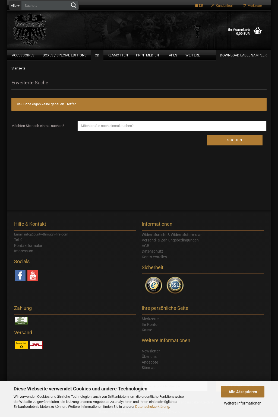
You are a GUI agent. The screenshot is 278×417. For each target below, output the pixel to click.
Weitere (192, 55)
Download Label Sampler (243, 55)
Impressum (23, 251)
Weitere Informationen (242, 403)
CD (97, 55)
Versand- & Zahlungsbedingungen (170, 240)
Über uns (149, 356)
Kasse (147, 330)
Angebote (150, 362)
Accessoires (23, 55)
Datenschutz (152, 251)
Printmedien (147, 55)
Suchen (234, 140)
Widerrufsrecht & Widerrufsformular (172, 235)
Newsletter (151, 351)
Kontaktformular (28, 245)
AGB (145, 246)
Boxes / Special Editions (65, 55)
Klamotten (118, 55)
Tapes (172, 55)
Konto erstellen (154, 257)
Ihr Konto (149, 324)
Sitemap (149, 367)
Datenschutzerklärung (152, 407)
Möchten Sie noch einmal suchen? (37, 126)
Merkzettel (253, 6)
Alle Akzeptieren (243, 392)
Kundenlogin (223, 6)
